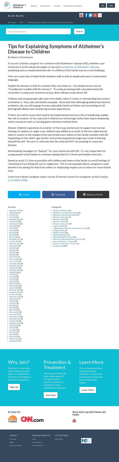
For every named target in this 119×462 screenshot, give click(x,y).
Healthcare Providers (73, 6)
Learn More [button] (87, 389)
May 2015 (12, 306)
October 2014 (14, 321)
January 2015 (14, 314)
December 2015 (15, 290)
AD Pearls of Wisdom (60, 211)
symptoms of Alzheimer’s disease (80, 66)
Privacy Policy (37, 442)
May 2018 (12, 233)
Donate (57, 6)
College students (59, 230)
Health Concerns (59, 233)
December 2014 (15, 317)
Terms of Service (38, 445)
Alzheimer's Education (61, 217)
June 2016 (12, 277)
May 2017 (12, 253)
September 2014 (15, 323)
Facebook (58, 194)
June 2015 (12, 303)
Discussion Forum (15, 445)
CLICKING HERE (18, 180)
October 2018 (14, 222)
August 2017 (13, 246)
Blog (21, 23)
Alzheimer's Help (59, 219)
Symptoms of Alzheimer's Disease (65, 244)
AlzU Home (12, 23)
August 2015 (13, 299)
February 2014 (14, 339)
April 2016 (12, 281)
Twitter (11, 442)
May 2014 (12, 332)
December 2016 (15, 264)
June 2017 (12, 250)
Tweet (24, 194)
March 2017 (13, 257)
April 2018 (12, 235)
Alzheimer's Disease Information (64, 215)
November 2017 (15, 239)
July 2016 (12, 275)
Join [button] (102, 5)
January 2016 (14, 288)
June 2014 (12, 330)
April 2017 (12, 255)
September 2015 (15, 297)
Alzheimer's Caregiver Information (65, 213)
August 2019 (13, 213)
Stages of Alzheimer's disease (63, 242)
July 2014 (12, 328)
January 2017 (14, 261)
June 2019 (12, 217)
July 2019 (12, 215)
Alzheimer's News (59, 222)
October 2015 (14, 295)
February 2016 (14, 286)
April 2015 (12, 308)
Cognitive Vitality (59, 226)
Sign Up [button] (14, 386)
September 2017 (15, 244)
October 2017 (14, 242)
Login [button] (111, 5)
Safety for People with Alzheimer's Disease (68, 239)
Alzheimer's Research (60, 224)
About (34, 6)
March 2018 (13, 237)
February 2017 (14, 259)
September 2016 (15, 270)
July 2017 (12, 248)
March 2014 (13, 337)
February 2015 (14, 312)
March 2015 (13, 310)
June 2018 (12, 230)
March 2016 (13, 283)
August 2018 (13, 226)
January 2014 (14, 341)
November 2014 (15, 319)
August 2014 (13, 325)
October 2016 (14, 268)
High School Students (60, 235)
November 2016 (15, 266)
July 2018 (12, 228)
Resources (45, 6)
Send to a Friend (93, 194)
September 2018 (15, 224)
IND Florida (59, 439)
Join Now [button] (51, 395)
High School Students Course (63, 237)
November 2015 (15, 292)
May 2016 (12, 279)
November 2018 (15, 219)
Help (34, 439)
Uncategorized (58, 246)
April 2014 (12, 334)
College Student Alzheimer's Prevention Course (69, 228)
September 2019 (15, 211)
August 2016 (13, 272)
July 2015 (12, 301)
